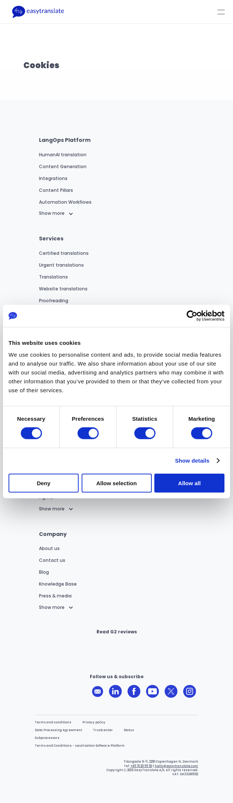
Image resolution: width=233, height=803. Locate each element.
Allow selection (116, 483)
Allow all (189, 483)
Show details (192, 460)
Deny (43, 483)
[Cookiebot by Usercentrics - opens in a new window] (192, 315)
